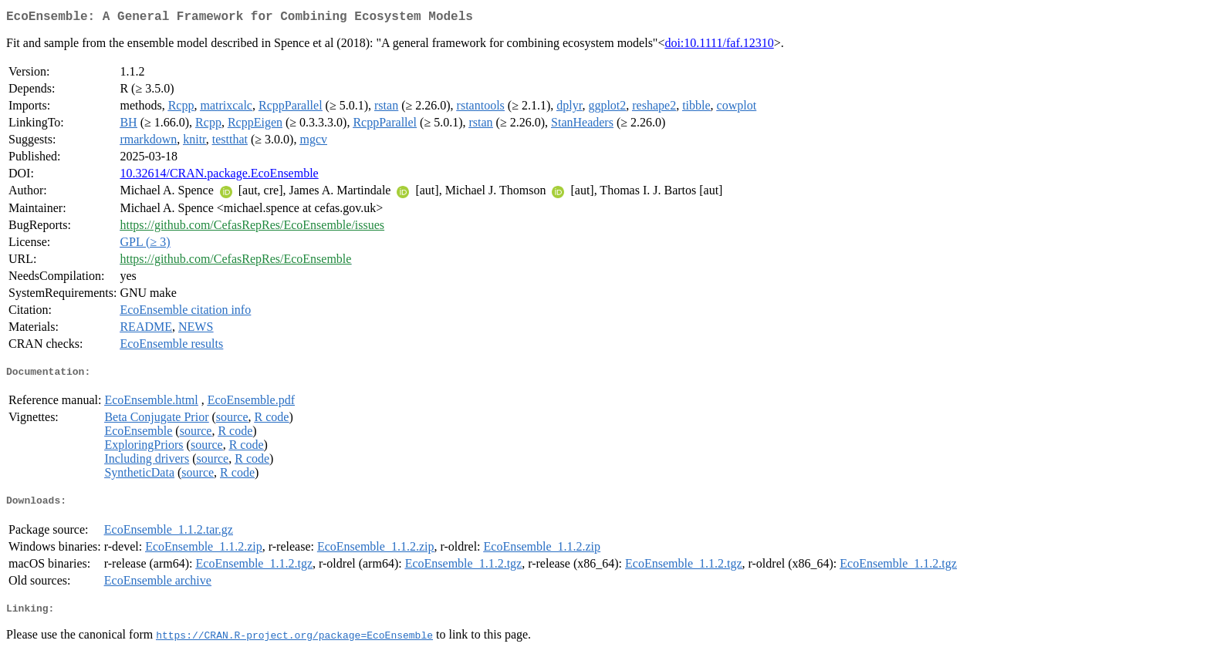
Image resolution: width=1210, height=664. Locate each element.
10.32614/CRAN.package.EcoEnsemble (219, 176)
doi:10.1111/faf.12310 (718, 45)
